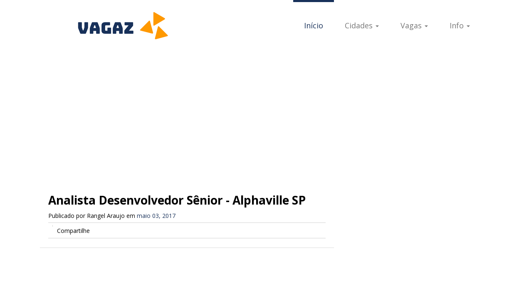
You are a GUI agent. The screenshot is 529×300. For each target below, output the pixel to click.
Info (460, 25)
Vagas (414, 25)
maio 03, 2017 (156, 216)
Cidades (362, 25)
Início (313, 25)
